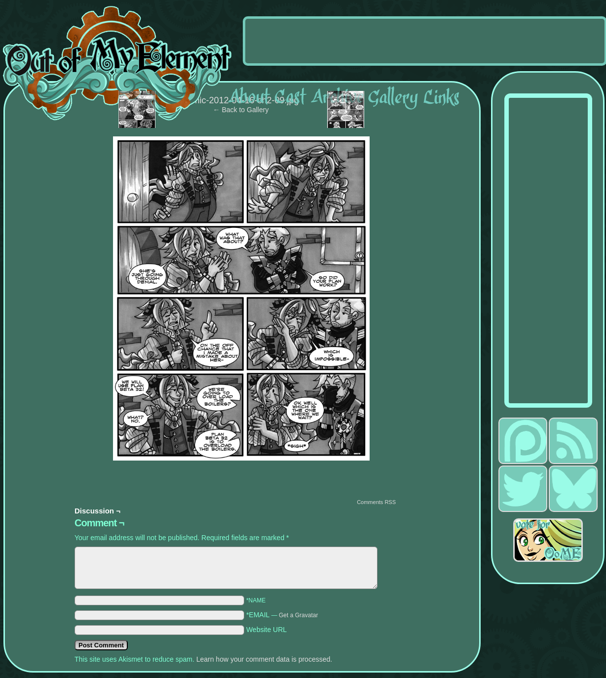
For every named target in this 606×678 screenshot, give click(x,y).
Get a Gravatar (298, 615)
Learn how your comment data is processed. (264, 659)
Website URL (266, 630)
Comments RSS (376, 502)
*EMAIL (282, 615)
